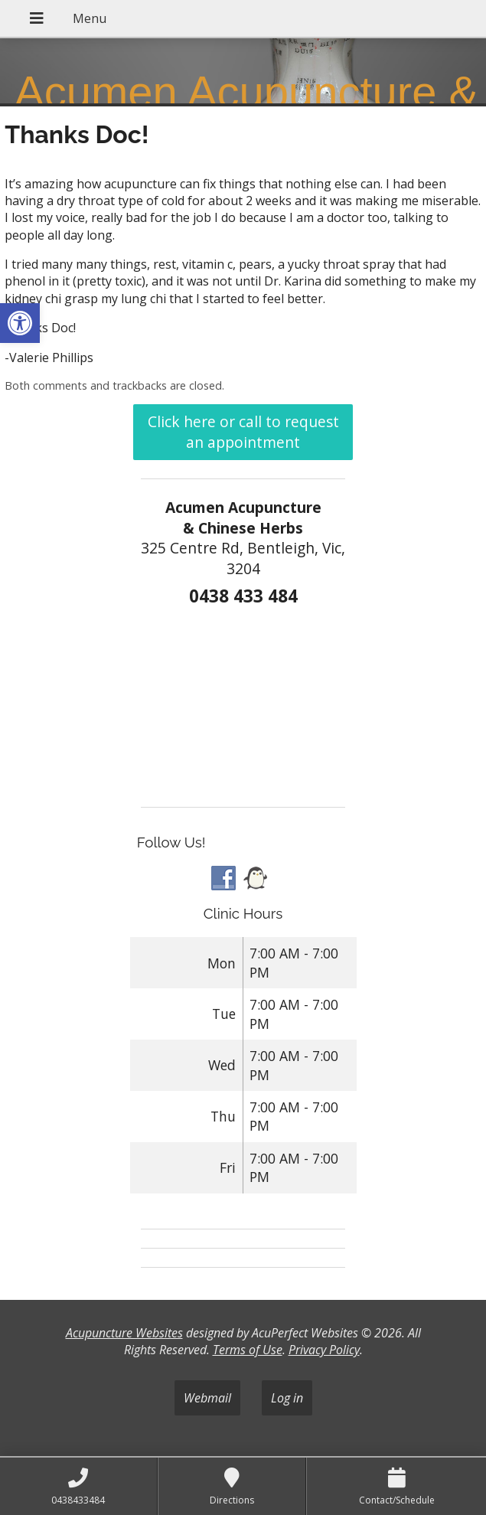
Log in (287, 1397)
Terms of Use (247, 1349)
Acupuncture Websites (124, 1332)
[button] (20, 323)
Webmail (207, 1397)
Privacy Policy (324, 1349)
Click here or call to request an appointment (243, 431)
